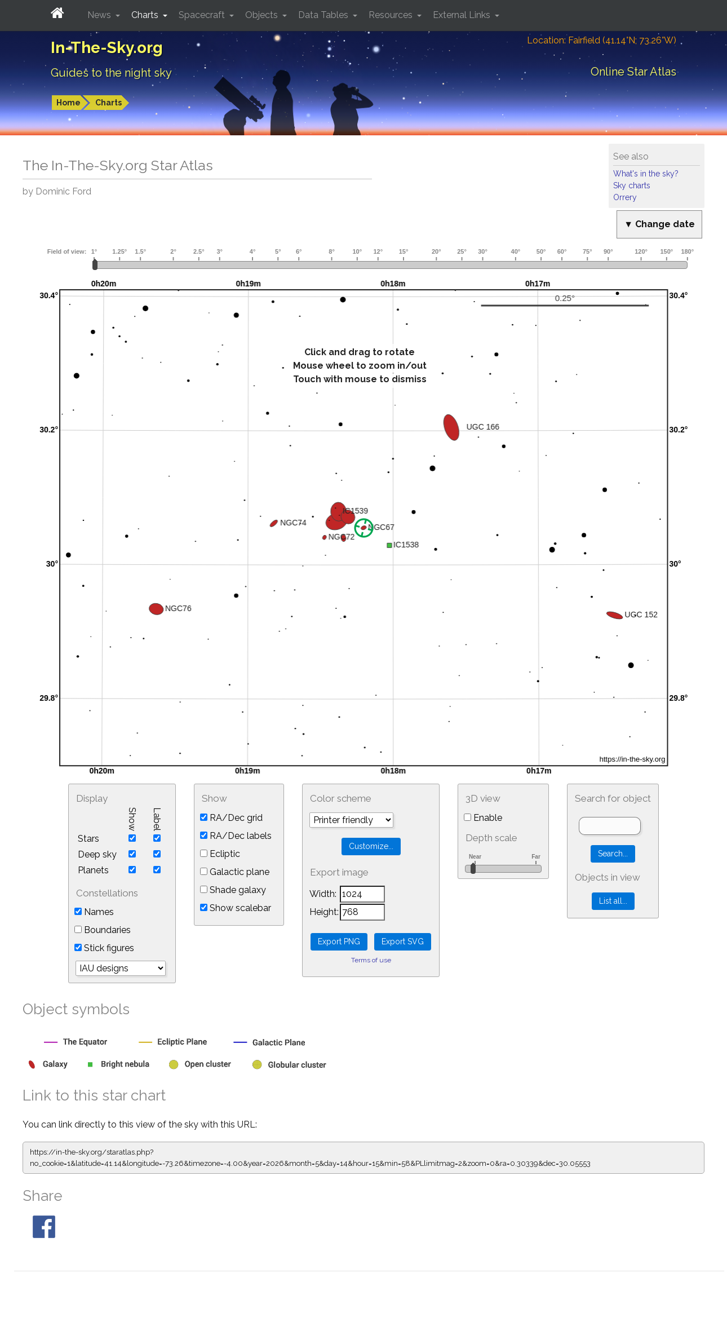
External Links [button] (463, 15)
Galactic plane (234, 872)
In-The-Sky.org (107, 47)
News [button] (100, 15)
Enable (483, 817)
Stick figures (104, 948)
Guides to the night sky (111, 72)
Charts (108, 102)
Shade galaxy (233, 890)
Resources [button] (392, 15)
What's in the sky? (646, 173)
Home (68, 102)
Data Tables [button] (324, 15)
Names (94, 912)
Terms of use (371, 960)
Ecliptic (220, 853)
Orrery (625, 197)
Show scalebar (235, 908)
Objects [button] (262, 15)
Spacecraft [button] (203, 15)
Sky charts (631, 185)
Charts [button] (146, 15)
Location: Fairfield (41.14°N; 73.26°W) (601, 40)
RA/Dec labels (236, 835)
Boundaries (102, 930)
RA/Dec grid (231, 817)
